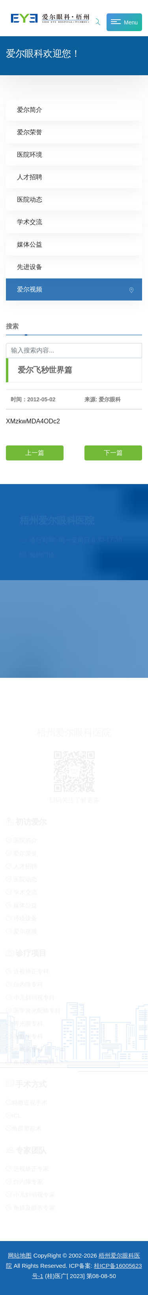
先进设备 (29, 266)
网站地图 (20, 1255)
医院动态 (29, 199)
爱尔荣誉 (29, 132)
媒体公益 (29, 244)
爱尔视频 (29, 289)
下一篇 (113, 452)
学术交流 (29, 222)
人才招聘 (29, 177)
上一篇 (34, 452)
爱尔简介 (29, 109)
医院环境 (29, 154)
